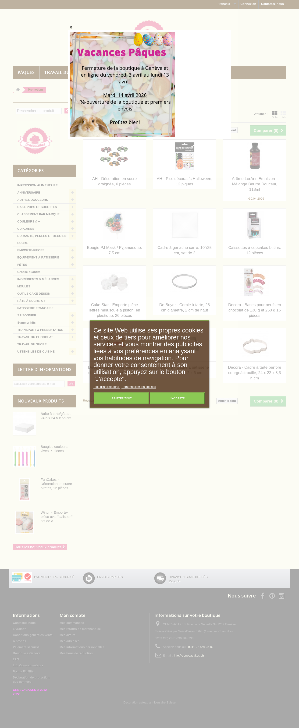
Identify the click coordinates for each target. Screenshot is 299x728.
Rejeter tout (122, 398)
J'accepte (177, 398)
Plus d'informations (106, 386)
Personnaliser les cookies (138, 386)
